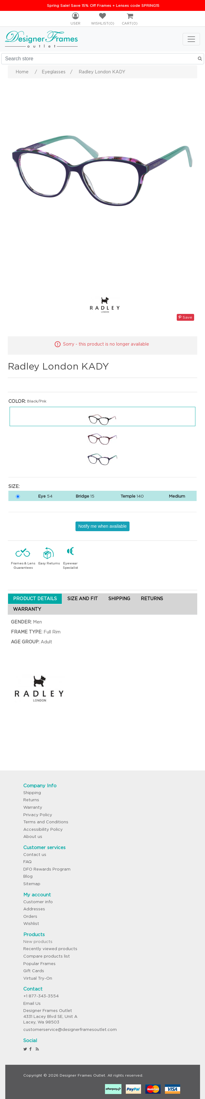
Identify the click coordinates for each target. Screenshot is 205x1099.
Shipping (32, 792)
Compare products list (46, 956)
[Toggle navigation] (191, 39)
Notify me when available (102, 526)
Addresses (34, 909)
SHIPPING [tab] (119, 598)
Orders (30, 916)
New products (37, 941)
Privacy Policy (37, 814)
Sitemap (31, 883)
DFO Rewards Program (47, 869)
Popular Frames (39, 963)
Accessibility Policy (43, 829)
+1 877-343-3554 (41, 996)
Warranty (32, 807)
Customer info (38, 901)
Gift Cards (33, 970)
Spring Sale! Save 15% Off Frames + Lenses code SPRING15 (103, 5)
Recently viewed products (50, 948)
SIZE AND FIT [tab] (82, 598)
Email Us (32, 1003)
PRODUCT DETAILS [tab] (35, 598)
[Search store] (102, 58)
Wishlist (31, 923)
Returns (31, 800)
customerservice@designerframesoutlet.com (70, 1029)
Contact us (34, 854)
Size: (14, 486)
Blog (28, 876)
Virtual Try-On (37, 978)
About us (32, 836)
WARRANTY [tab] (27, 609)
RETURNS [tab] (152, 598)
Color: (17, 401)
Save (185, 317)
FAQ (27, 861)
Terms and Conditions (45, 822)
